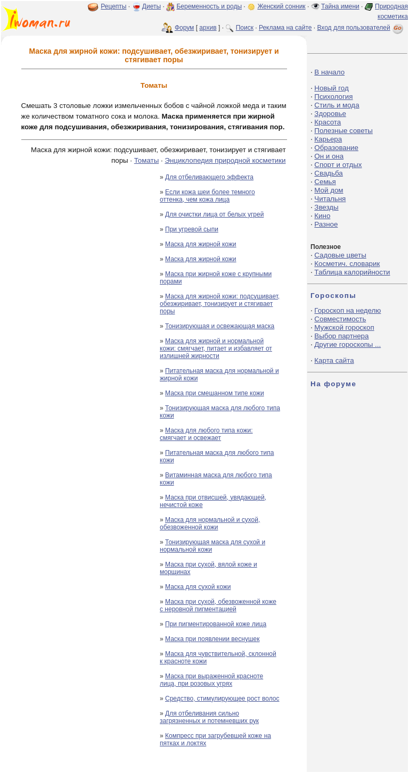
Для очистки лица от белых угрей (214, 214)
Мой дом (328, 190)
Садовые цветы (340, 255)
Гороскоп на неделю (347, 310)
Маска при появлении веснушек (212, 639)
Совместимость (340, 319)
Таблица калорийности (352, 272)
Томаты (146, 160)
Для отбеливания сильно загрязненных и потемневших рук (209, 717)
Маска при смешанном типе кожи (214, 393)
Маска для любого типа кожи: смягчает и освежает (206, 434)
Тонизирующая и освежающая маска (219, 326)
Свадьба (328, 173)
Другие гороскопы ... (347, 344)
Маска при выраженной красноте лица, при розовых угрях (211, 679)
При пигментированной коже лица (215, 624)
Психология (333, 97)
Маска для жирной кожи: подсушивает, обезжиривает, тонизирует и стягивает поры (220, 304)
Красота (327, 122)
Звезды (326, 207)
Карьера (328, 139)
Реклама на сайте (285, 27)
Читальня (330, 199)
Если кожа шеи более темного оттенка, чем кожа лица (207, 195)
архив (207, 27)
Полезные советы (343, 131)
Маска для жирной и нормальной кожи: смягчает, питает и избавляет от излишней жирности (216, 348)
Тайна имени (340, 6)
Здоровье (330, 114)
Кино (322, 216)
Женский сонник (281, 6)
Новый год (331, 88)
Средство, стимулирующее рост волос (222, 698)
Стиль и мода (336, 105)
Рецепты (113, 6)
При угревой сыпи (191, 229)
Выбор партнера (341, 336)
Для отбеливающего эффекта (209, 177)
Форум (184, 27)
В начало (329, 72)
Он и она (328, 156)
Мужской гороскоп (344, 327)
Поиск (244, 27)
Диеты (151, 6)
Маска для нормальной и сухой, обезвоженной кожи (210, 523)
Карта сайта (334, 360)
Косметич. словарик (347, 264)
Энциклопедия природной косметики (225, 160)
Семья (325, 182)
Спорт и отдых (338, 165)
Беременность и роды (209, 6)
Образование (336, 148)
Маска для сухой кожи (198, 587)
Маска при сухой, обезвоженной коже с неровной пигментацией (218, 605)
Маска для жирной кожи (200, 244)
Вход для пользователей (361, 27)
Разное (326, 224)
